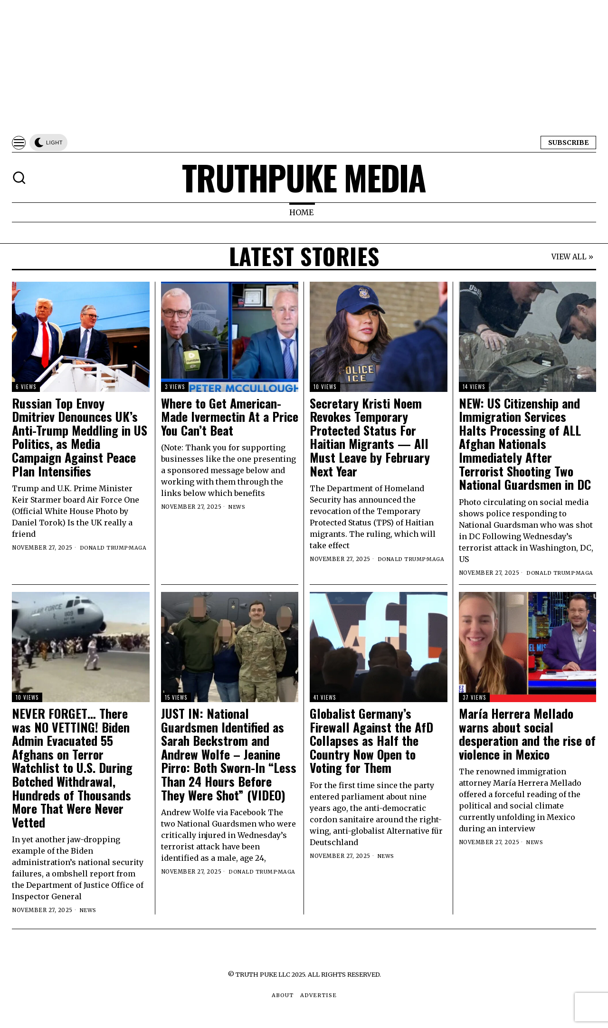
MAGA (138, 547)
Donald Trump (104, 547)
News (237, 507)
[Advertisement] (285, 66)
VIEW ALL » (572, 257)
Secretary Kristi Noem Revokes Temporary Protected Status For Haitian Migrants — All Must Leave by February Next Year (370, 437)
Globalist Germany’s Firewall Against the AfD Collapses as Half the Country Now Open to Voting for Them (371, 741)
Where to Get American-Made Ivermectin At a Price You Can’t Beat (229, 417)
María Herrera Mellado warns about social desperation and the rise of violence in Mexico (527, 734)
